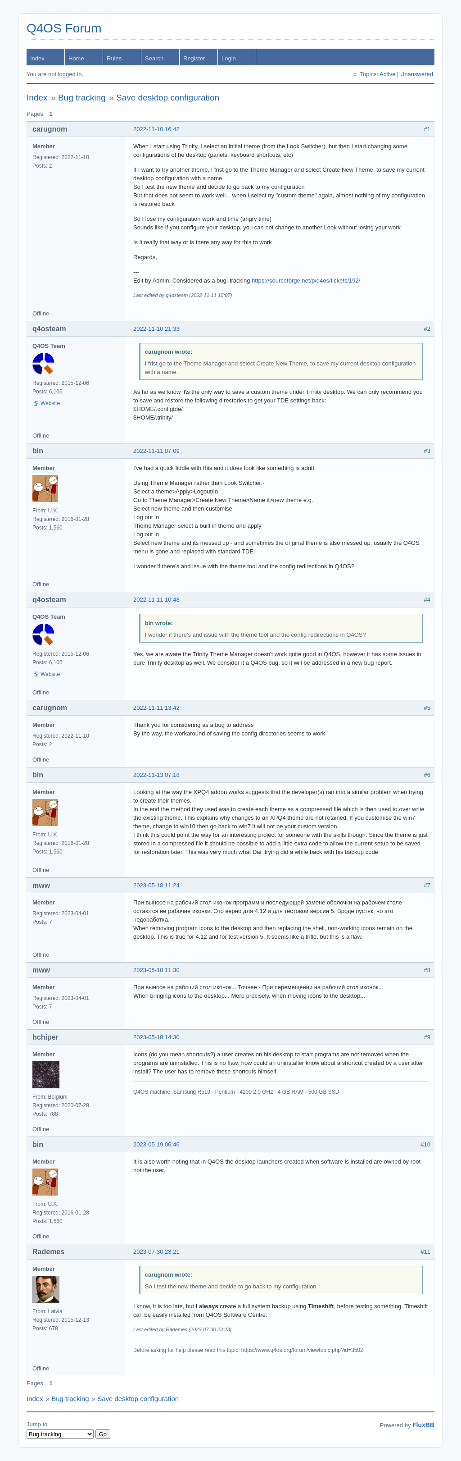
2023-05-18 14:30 (156, 1037)
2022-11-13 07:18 (156, 775)
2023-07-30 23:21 (156, 1251)
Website (50, 403)
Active (387, 74)
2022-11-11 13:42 (156, 707)
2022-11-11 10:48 (156, 599)
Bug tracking (82, 97)
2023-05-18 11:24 (156, 885)
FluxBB (423, 1425)
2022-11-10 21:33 (156, 328)
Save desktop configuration (167, 97)
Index (37, 58)
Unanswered (416, 74)
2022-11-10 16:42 (156, 129)
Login (228, 58)
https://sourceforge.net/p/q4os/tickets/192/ (306, 280)
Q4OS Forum (64, 28)
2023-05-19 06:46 (156, 1144)
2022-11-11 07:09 (156, 450)
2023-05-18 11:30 (156, 970)
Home (76, 58)
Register (194, 58)
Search (154, 58)
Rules (114, 58)
